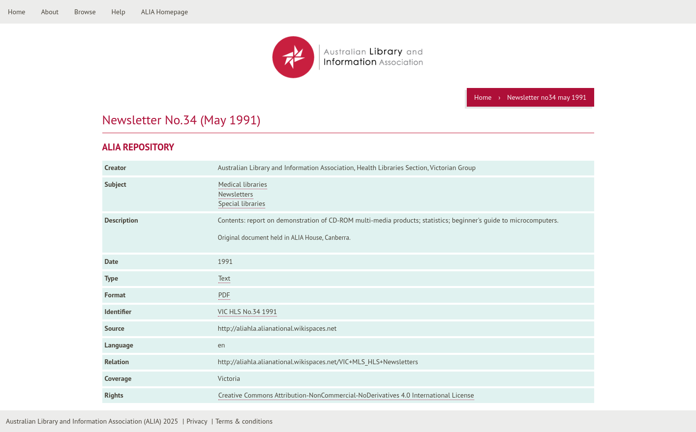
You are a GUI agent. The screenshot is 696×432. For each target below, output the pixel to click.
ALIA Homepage (164, 11)
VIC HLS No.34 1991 (247, 311)
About (50, 11)
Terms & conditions (243, 421)
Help (118, 11)
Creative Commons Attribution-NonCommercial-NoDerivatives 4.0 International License (346, 395)
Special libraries (241, 203)
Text (224, 278)
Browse (85, 11)
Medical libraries (242, 184)
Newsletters (235, 194)
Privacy (196, 421)
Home (16, 11)
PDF (224, 294)
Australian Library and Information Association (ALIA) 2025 (92, 421)
